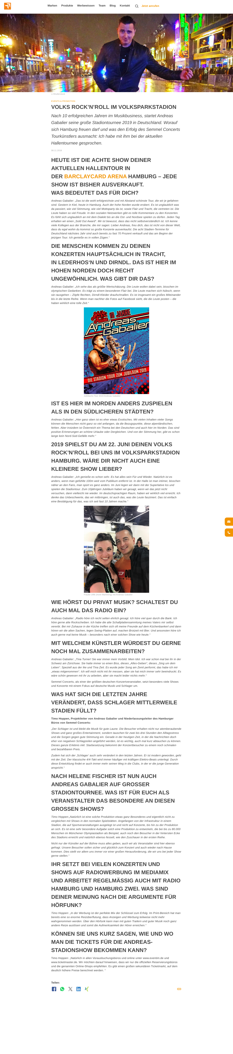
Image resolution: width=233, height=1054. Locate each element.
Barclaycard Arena (96, 176)
